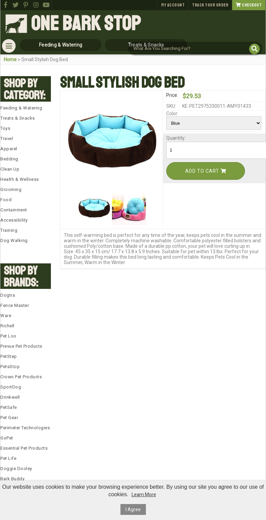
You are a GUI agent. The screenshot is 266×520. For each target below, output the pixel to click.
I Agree (133, 509)
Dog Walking (14, 240)
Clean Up (9, 169)
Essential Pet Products (24, 448)
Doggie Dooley (16, 468)
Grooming (10, 189)
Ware (5, 315)
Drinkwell (10, 397)
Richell (7, 325)
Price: (172, 95)
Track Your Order (210, 5)
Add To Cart (205, 171)
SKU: (171, 106)
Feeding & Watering (21, 107)
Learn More (144, 494)
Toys (5, 128)
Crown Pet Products (21, 376)
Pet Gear (9, 417)
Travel (6, 138)
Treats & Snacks (17, 118)
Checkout (249, 5)
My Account (173, 5)
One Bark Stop (86, 24)
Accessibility (14, 220)
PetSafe (8, 407)
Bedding (9, 158)
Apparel (8, 148)
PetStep (8, 356)
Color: (172, 113)
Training (8, 230)
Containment (13, 209)
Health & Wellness (19, 179)
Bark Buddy (12, 478)
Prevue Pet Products (21, 346)
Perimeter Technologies (25, 427)
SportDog (10, 386)
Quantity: (173, 138)
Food (6, 199)
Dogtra (7, 295)
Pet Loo (8, 336)
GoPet (6, 437)
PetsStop (10, 366)
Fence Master (14, 305)
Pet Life (8, 458)
